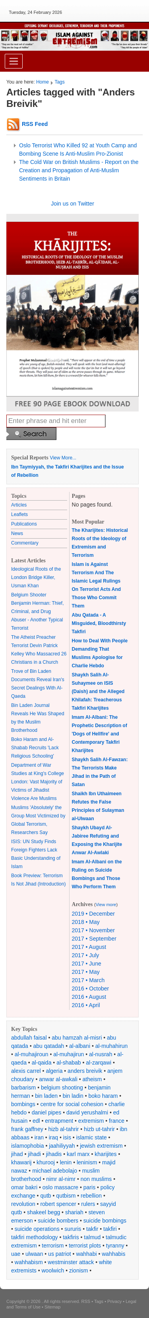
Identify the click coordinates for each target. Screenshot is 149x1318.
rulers (88, 1204)
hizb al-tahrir (63, 1129)
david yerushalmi (87, 1112)
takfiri (109, 1229)
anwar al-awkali (58, 1079)
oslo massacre (60, 1187)
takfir (92, 1229)
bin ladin (73, 1096)
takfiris (71, 1237)
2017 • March (88, 980)
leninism (87, 1162)
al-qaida (42, 1062)
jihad (17, 1154)
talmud (92, 1237)
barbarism (23, 1087)
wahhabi (86, 1254)
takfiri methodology (34, 1237)
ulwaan (34, 1254)
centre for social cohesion (71, 1104)
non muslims (96, 1179)
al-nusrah (100, 1054)
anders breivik (85, 1071)
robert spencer (58, 1204)
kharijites (105, 1154)
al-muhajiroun (31, 1054)
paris (89, 1187)
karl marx (78, 1154)
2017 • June (86, 963)
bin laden (46, 1096)
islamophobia (27, 1146)
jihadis (54, 1154)
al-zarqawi (98, 1062)
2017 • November (93, 930)
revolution (23, 1204)
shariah (74, 1212)
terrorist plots (85, 1245)
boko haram (103, 1096)
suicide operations (37, 1229)
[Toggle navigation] (14, 61)
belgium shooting (62, 1087)
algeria (54, 1071)
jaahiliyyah (62, 1146)
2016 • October (90, 988)
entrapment (59, 1121)
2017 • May (86, 972)
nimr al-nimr (60, 1179)
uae (15, 1254)
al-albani (79, 1046)
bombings (23, 1104)
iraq (53, 1137)
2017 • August (89, 947)
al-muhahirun (111, 1046)
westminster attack (71, 1262)
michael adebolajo (54, 1171)
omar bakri (24, 1187)
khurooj (46, 1162)
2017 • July (85, 955)
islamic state (91, 1137)
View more (106, 904)
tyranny (115, 1245)
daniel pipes (47, 1112)
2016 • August (89, 997)
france (116, 1121)
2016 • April (86, 1005)
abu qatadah (48, 1046)
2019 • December (93, 913)
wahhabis (113, 1254)
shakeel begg (43, 1212)
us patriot (59, 1254)
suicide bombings (104, 1220)
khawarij (21, 1162)
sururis (72, 1229)
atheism (92, 1079)
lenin (66, 1162)
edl (36, 1121)
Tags (59, 82)
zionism (78, 1270)
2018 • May (86, 922)
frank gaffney (27, 1129)
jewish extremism (101, 1146)
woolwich (52, 1270)
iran (39, 1137)
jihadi (34, 1154)
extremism (91, 1121)
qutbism (65, 1195)
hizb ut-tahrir (99, 1129)
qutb (45, 1195)
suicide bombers (58, 1220)
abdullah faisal (29, 1037)
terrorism (53, 1245)
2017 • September (94, 938)
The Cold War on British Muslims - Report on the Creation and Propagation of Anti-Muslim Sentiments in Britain (79, 170)
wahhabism (29, 1262)
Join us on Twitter (72, 203)
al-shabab (68, 1062)
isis (67, 1137)
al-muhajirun (68, 1054)
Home (42, 82)
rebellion (91, 1195)
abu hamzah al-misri (77, 1037)
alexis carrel (26, 1071)
